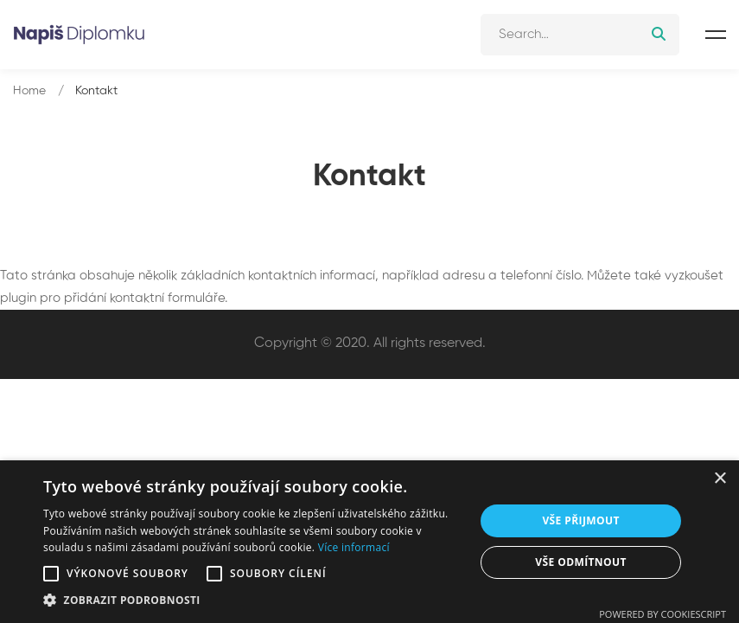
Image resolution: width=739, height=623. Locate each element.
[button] (51, 573)
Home (29, 91)
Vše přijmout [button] (580, 520)
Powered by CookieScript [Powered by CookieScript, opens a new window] (662, 613)
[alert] (369, 541)
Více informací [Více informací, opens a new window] (354, 547)
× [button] (719, 478)
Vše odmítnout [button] (580, 562)
